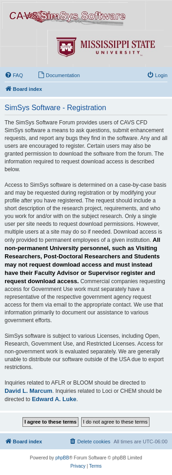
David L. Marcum (28, 390)
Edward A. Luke (54, 399)
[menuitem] (14, 75)
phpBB (62, 457)
